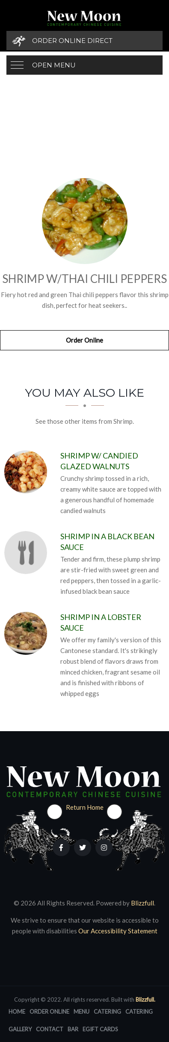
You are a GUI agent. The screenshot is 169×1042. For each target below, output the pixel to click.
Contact (49, 1029)
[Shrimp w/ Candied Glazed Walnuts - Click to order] (27, 471)
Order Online (84, 340)
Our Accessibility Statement (117, 931)
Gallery (20, 1029)
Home (17, 1011)
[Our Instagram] (104, 847)
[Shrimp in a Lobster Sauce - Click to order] (27, 633)
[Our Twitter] (82, 847)
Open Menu (54, 65)
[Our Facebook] (61, 847)
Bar (73, 1029)
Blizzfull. (145, 999)
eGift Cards (100, 1029)
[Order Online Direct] (84, 40)
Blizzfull (142, 903)
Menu (81, 1011)
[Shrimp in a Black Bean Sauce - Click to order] (27, 552)
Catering (107, 1011)
